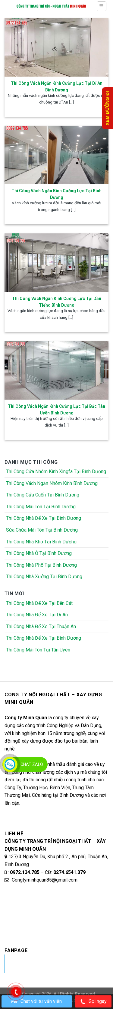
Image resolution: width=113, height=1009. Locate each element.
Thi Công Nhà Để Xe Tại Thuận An (41, 626)
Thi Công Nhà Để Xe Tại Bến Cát (39, 603)
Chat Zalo (31, 764)
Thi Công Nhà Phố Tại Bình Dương (41, 565)
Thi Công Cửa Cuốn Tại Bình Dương (42, 495)
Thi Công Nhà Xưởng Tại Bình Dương (44, 576)
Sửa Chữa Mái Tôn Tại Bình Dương (42, 530)
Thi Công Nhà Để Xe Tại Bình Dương (43, 518)
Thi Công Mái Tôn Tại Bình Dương (41, 506)
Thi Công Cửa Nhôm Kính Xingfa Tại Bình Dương (56, 471)
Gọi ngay (93, 1001)
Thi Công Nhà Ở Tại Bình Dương (39, 553)
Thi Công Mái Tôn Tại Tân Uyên (38, 650)
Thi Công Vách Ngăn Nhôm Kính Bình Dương (52, 483)
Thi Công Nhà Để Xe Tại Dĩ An (37, 615)
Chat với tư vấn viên (36, 1001)
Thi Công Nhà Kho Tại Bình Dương (41, 542)
